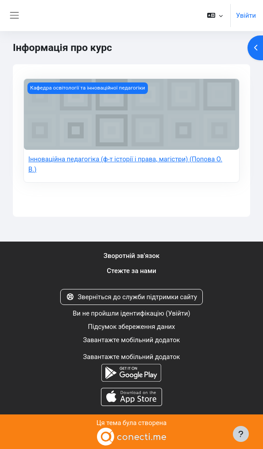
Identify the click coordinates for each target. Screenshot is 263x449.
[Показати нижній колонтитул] (241, 434)
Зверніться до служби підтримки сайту (131, 297)
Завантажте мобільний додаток (131, 340)
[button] (214, 15)
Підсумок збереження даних (131, 327)
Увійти (246, 16)
